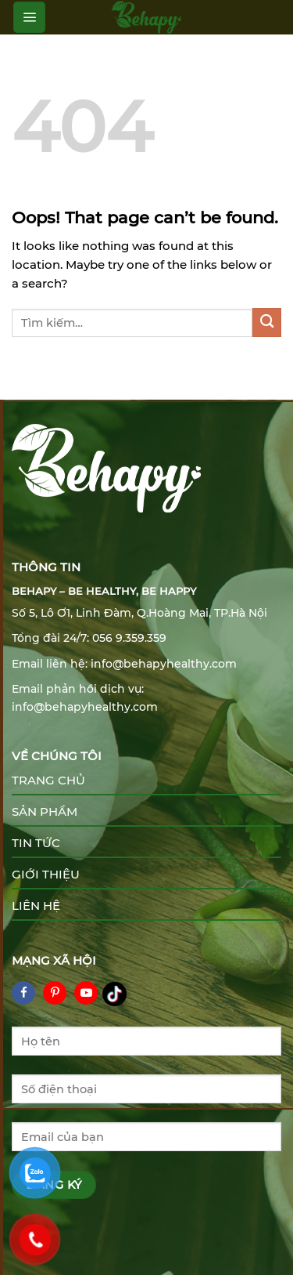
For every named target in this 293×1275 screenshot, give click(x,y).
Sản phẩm (44, 811)
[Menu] (29, 17)
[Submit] (266, 322)
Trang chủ (48, 780)
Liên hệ (36, 905)
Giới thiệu (46, 874)
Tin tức (36, 842)
